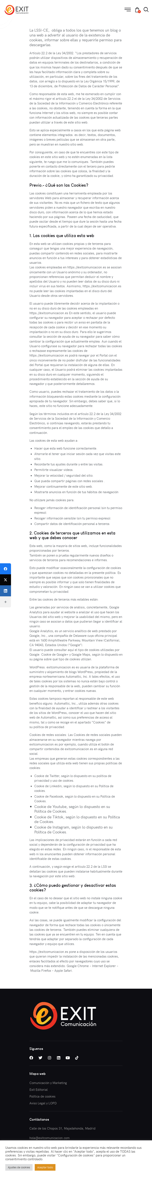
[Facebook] (5, 568)
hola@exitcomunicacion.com (49, 1138)
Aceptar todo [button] (45, 1167)
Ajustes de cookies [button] (19, 1167)
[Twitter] (5, 579)
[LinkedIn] (5, 590)
